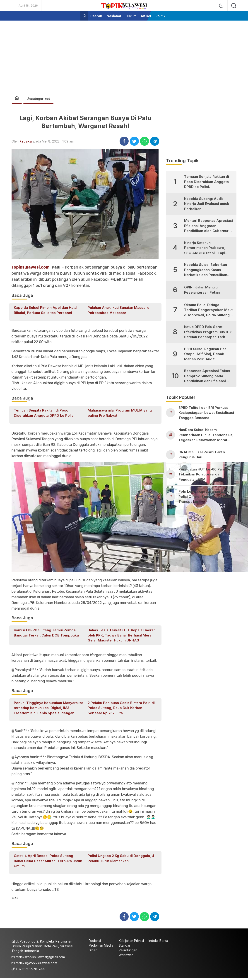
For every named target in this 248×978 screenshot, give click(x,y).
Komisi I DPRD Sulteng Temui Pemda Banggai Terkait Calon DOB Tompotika (46, 632)
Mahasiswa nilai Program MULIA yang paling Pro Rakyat (120, 413)
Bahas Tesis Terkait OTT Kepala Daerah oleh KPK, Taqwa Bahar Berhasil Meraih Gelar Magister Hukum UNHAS (122, 635)
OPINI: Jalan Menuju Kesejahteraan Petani (202, 290)
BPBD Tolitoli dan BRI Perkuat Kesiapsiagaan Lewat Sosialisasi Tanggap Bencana (206, 412)
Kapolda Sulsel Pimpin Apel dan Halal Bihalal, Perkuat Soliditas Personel (45, 310)
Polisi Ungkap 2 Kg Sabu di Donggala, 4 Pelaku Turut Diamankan (121, 858)
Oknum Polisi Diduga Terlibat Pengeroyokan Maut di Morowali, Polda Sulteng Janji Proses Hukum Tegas (208, 310)
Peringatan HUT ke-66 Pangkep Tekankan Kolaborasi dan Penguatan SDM (205, 474)
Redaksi (25, 141)
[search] (233, 5)
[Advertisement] (124, 55)
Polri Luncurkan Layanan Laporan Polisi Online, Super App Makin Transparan (206, 496)
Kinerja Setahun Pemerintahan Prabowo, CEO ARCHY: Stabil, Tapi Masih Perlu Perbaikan (204, 248)
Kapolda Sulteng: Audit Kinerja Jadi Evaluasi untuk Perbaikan (206, 204)
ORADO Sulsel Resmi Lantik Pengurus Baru (201, 454)
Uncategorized (38, 99)
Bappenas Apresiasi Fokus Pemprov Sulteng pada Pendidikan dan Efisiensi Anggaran (207, 376)
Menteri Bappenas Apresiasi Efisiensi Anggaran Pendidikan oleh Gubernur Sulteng (208, 226)
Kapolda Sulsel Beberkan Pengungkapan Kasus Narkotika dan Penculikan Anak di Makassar (205, 270)
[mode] (221, 5)
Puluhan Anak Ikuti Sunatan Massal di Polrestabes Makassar (119, 310)
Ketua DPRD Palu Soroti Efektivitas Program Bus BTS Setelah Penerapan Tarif (208, 332)
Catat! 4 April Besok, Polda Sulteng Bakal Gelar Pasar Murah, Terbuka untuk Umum (48, 861)
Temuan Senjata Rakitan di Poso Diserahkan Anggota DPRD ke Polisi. (44, 413)
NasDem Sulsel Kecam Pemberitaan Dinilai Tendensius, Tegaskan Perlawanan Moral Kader (206, 435)
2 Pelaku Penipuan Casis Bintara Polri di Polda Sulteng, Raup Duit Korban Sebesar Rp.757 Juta (121, 708)
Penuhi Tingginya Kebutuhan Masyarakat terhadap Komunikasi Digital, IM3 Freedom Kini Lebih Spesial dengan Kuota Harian (48, 708)
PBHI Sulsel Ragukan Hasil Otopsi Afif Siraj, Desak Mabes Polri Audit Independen (206, 354)
